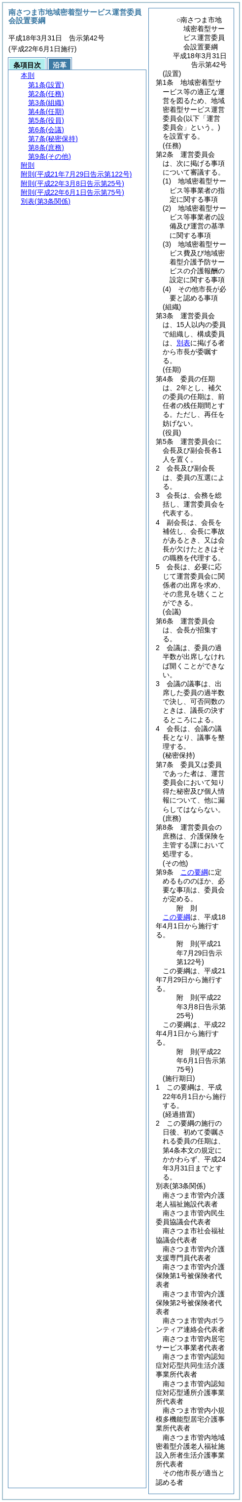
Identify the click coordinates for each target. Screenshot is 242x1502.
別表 (183, 343)
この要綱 (194, 872)
